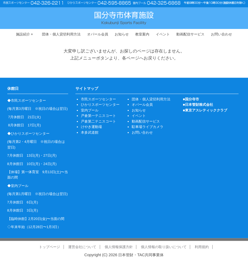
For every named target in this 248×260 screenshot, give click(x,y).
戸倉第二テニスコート (98, 121)
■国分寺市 (191, 99)
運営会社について (82, 247)
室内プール (89, 110)
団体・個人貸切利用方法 (61, 34)
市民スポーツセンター (98, 99)
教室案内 (142, 34)
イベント (163, 34)
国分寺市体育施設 (124, 18)
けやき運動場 (91, 127)
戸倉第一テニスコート (98, 116)
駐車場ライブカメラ (147, 127)
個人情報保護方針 (119, 247)
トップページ (49, 247)
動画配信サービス (190, 34)
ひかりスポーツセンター (100, 105)
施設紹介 (24, 34)
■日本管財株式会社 (198, 105)
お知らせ (122, 34)
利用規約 (202, 247)
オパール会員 (97, 34)
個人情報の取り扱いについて (164, 247)
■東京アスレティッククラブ (205, 110)
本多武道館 (89, 132)
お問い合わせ (221, 34)
